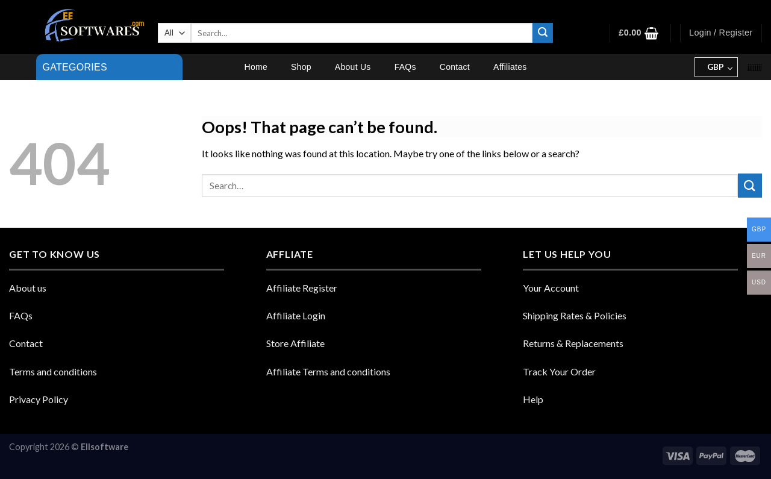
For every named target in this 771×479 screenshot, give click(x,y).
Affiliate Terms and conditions (328, 371)
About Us (353, 67)
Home (256, 67)
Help (533, 399)
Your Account (551, 287)
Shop (301, 67)
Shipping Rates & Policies (574, 315)
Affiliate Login (295, 315)
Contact (455, 67)
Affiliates (509, 67)
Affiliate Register (301, 287)
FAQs (405, 67)
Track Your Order (559, 371)
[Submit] (542, 33)
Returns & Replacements (573, 343)
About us (27, 287)
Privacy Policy (38, 399)
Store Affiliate (295, 343)
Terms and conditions (53, 371)
